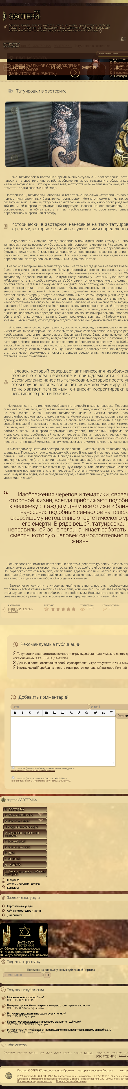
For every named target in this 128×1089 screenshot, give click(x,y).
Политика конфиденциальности (34, 1081)
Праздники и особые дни (21, 827)
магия (88, 1053)
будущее (9, 1052)
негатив (117, 1052)
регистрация (11, 46)
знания (67, 1052)
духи (49, 1052)
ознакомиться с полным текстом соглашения (33, 770)
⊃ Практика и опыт (17, 821)
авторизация (11, 43)
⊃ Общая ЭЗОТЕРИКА (19, 815)
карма (78, 1052)
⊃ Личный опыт (15, 841)
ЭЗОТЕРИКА (21, 67)
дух (42, 1052)
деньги (33, 1052)
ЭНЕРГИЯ (89, 67)
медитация (103, 1052)
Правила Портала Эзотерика (71, 1081)
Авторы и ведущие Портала (95, 1070)
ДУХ (119, 67)
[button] (14, 712)
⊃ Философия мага (17, 847)
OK (47, 975)
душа (57, 1052)
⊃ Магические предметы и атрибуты (22, 834)
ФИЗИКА (55, 67)
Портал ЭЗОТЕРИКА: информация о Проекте (45, 1070)
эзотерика (106, 1056)
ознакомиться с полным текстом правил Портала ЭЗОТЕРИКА (41, 781)
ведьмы (22, 1052)
